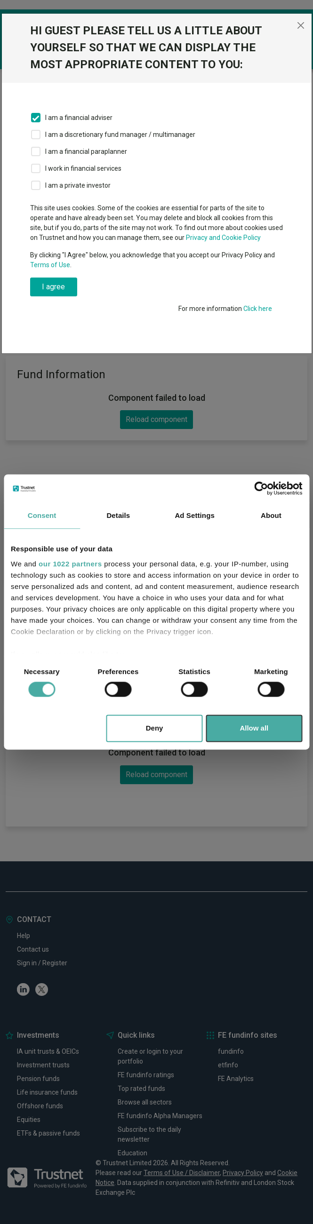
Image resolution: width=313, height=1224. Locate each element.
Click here (257, 308)
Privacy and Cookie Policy (223, 237)
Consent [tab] (42, 515)
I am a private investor (78, 185)
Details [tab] (118, 515)
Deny (154, 728)
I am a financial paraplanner (86, 151)
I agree (53, 286)
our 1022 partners (70, 564)
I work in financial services (83, 168)
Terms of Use (50, 265)
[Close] (301, 25)
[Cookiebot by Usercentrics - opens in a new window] (261, 488)
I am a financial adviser (78, 117)
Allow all (254, 728)
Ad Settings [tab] (194, 515)
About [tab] (271, 515)
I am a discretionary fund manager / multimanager (120, 134)
